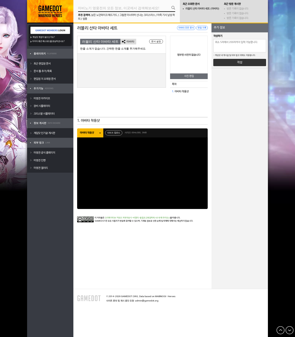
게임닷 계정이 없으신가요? (43, 37)
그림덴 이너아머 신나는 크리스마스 (137, 15)
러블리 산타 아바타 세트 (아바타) (202, 8)
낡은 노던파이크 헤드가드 (104, 15)
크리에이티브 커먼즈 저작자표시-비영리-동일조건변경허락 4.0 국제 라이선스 (137, 218)
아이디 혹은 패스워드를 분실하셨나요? (48, 41)
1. (173, 91)
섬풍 (85, 19)
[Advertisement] (142, 107)
